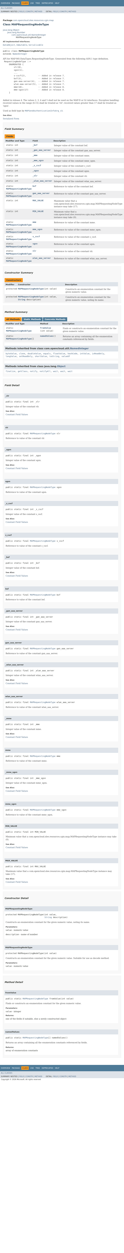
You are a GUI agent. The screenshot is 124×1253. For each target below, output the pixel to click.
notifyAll (45, 371)
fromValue (45, 328)
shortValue (41, 356)
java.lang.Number (16, 32)
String (21, 299)
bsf (34, 186)
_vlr (35, 176)
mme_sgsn (37, 229)
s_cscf (36, 236)
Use (32, 3)
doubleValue (34, 353)
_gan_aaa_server (42, 150)
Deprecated (47, 3)
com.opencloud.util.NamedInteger (29, 35)
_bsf (35, 145)
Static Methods (32, 319)
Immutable (21, 45)
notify (33, 371)
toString (54, 356)
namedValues (46, 336)
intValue (84, 353)
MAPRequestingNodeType (19, 189)
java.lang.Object (11, 30)
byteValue (11, 353)
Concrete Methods (55, 319)
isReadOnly (98, 353)
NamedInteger (20, 54)
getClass (22, 371)
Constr (29, 12)
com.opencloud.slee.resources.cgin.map (33, 20)
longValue (11, 356)
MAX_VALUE (38, 200)
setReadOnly (25, 356)
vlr (34, 251)
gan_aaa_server (41, 193)
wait (55, 371)
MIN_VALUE (38, 211)
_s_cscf (37, 165)
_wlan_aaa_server (42, 181)
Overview (5, 3)
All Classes (6, 8)
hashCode (72, 353)
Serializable (36, 45)
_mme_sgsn (38, 160)
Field (21, 12)
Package (16, 3)
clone (22, 353)
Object (61, 366)
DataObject (9, 45)
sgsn (35, 244)
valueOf (66, 356)
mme (34, 222)
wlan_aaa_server (42, 258)
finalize (10, 371)
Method (38, 12)
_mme (35, 155)
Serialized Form (11, 119)
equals (47, 353)
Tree (37, 3)
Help (57, 3)
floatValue (59, 353)
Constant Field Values (17, 414)
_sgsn (36, 171)
